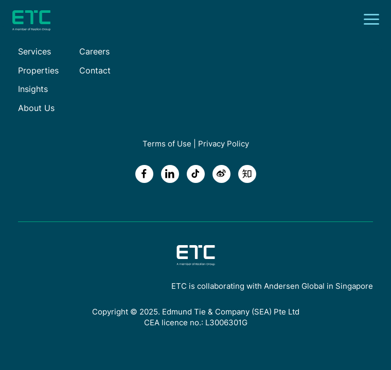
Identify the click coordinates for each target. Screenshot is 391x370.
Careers (94, 51)
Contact (95, 70)
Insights (33, 89)
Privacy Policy (223, 143)
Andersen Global (294, 286)
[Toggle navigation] (374, 20)
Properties (38, 70)
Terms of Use (167, 143)
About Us (36, 108)
